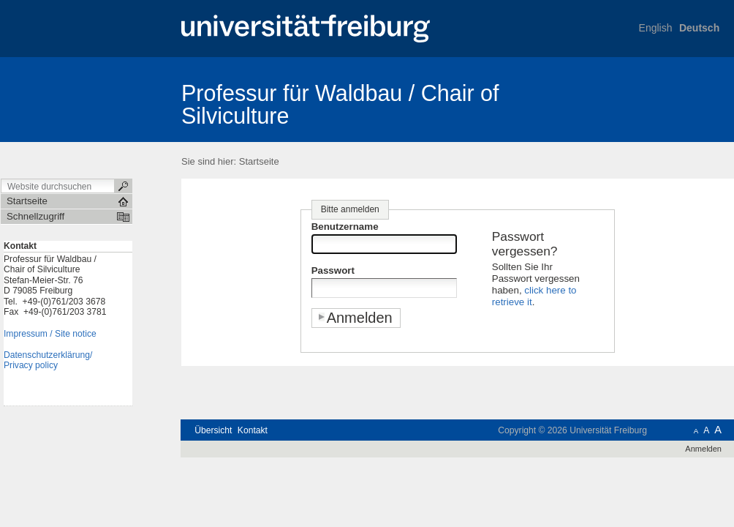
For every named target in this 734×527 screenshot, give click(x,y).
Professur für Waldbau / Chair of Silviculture (340, 104)
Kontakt (253, 430)
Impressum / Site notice (50, 334)
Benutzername (345, 226)
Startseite (259, 161)
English (656, 28)
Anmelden (703, 448)
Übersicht (213, 430)
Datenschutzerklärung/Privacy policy (48, 360)
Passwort (333, 270)
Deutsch (699, 28)
